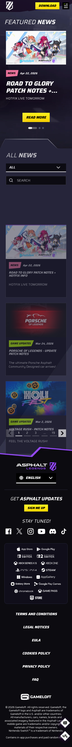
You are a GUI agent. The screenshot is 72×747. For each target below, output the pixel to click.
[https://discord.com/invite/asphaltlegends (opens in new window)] (52, 531)
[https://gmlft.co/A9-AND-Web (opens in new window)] (46, 549)
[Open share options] (65, 736)
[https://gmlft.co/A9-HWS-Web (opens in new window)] (46, 576)
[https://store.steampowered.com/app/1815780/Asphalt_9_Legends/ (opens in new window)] (49, 569)
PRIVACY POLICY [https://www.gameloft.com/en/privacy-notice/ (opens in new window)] (36, 666)
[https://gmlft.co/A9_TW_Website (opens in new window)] (19, 531)
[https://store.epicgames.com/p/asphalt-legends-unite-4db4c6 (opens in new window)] (36, 597)
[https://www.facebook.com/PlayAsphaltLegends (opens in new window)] (8, 531)
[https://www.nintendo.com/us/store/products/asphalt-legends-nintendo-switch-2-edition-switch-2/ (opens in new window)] (45, 556)
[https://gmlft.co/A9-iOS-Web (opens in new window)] (25, 549)
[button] (36, 170)
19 (53, 434)
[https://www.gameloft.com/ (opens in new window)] (36, 697)
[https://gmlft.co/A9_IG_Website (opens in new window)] (30, 531)
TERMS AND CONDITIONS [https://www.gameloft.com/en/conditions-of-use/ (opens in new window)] (36, 614)
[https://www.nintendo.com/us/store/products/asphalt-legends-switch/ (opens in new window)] (25, 556)
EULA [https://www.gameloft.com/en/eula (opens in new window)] (36, 640)
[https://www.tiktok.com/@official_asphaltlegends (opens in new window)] (63, 531)
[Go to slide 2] (40, 128)
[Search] (36, 183)
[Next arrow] (62, 435)
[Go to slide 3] (43, 128)
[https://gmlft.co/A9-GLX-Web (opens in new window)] (20, 583)
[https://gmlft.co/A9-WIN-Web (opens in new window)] (24, 576)
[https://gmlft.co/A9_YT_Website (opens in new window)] (42, 531)
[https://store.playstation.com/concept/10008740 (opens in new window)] (26, 569)
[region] (35, 78)
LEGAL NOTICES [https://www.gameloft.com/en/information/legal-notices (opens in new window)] (36, 627)
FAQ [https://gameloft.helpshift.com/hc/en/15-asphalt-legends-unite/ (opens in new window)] (35, 679)
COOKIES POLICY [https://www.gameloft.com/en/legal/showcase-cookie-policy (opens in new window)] (36, 653)
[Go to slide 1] (32, 128)
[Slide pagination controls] (36, 128)
